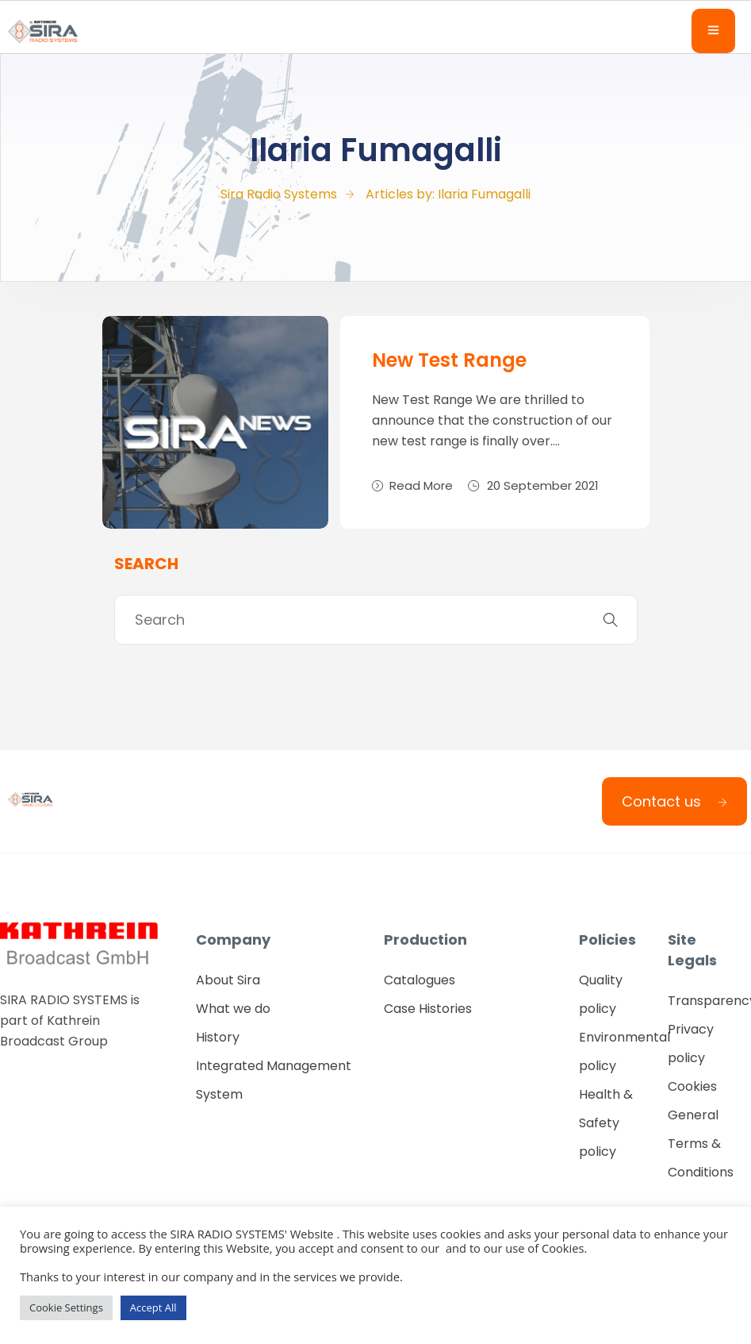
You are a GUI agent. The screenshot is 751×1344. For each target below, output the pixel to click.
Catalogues (419, 980)
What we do (233, 1008)
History (217, 1037)
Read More (412, 485)
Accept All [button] (153, 1307)
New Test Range (449, 360)
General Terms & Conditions (701, 1143)
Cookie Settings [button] (66, 1307)
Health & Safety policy (606, 1123)
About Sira (228, 980)
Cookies (692, 1086)
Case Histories (428, 1008)
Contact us (674, 801)
